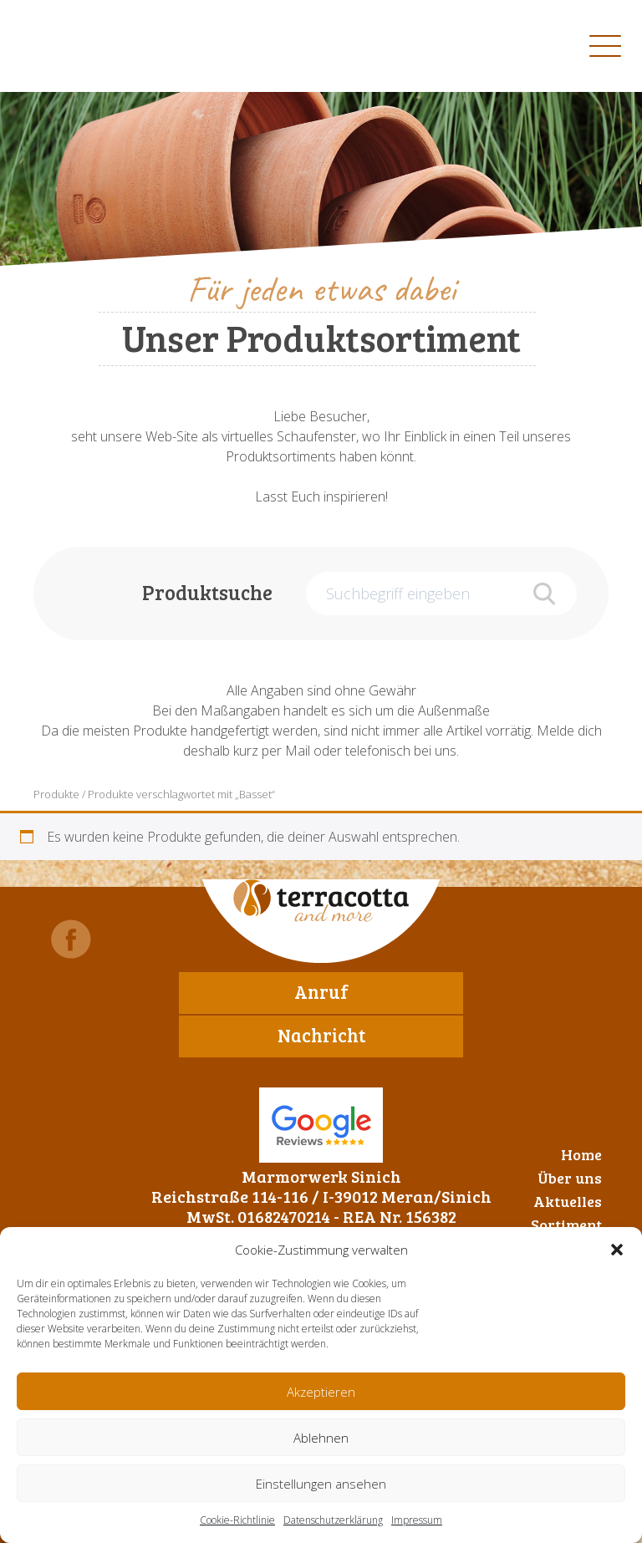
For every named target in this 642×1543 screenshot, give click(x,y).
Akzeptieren (321, 1391)
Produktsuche (207, 592)
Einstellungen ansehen (321, 1483)
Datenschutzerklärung (333, 1520)
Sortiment (566, 1225)
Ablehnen (321, 1437)
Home (581, 1154)
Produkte (56, 794)
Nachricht (321, 1034)
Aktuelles (567, 1201)
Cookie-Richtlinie (237, 1520)
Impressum (416, 1520)
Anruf (321, 991)
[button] (617, 1249)
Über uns (570, 1178)
